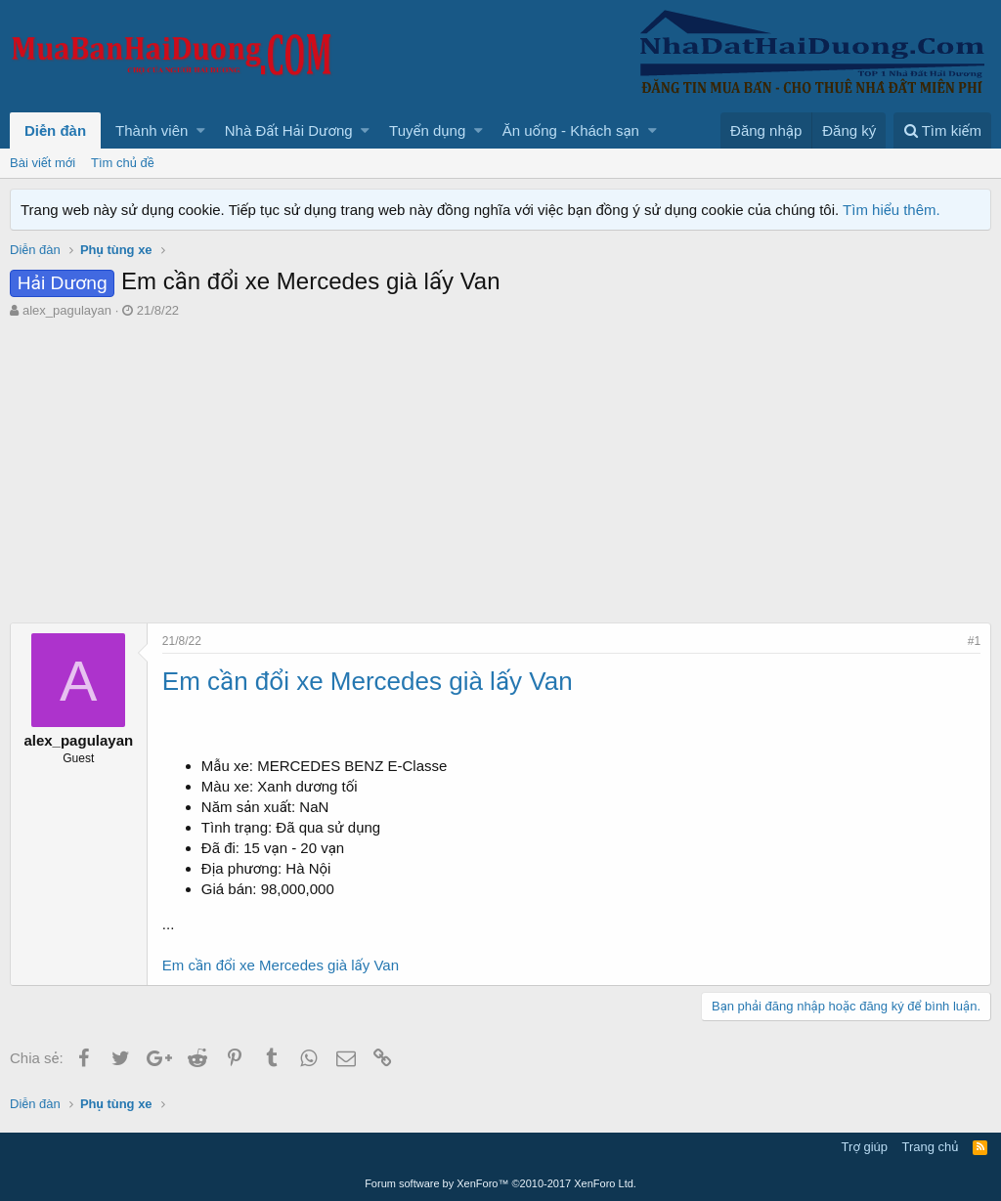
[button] (201, 130)
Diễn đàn (55, 130)
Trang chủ (930, 1146)
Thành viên (151, 130)
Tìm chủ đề (122, 162)
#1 (974, 641)
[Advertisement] (500, 466)
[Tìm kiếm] (942, 130)
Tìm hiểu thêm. (891, 209)
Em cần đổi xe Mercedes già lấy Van (280, 965)
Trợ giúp (865, 1146)
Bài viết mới (42, 162)
